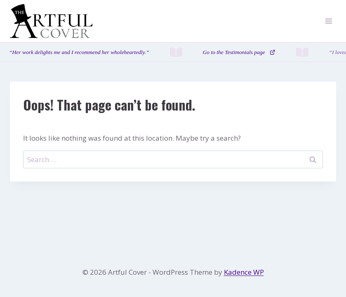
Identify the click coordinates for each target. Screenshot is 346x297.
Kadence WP (244, 272)
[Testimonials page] (173, 52)
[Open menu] (328, 21)
